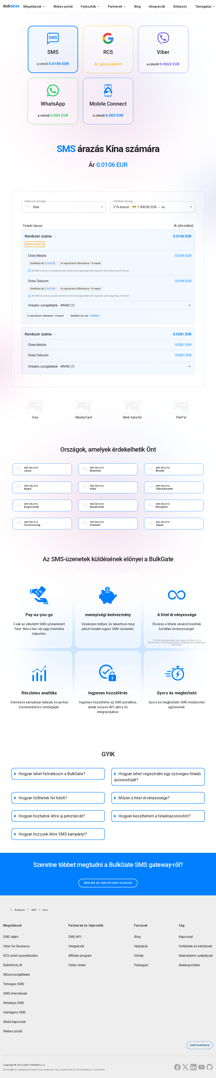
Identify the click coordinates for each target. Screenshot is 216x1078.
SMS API (74, 937)
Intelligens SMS (14, 1013)
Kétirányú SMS (13, 1003)
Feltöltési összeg (123, 201)
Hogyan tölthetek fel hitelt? (43, 798)
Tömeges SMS (13, 985)
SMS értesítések (15, 994)
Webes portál (63, 6)
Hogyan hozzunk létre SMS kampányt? (53, 834)
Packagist (141, 966)
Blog (137, 6)
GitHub (139, 956)
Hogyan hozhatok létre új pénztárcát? (52, 816)
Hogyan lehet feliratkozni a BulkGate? (52, 774)
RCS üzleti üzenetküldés (20, 956)
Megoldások (32, 6)
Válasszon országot (35, 201)
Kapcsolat (186, 937)
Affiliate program (80, 956)
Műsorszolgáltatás (16, 975)
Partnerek (115, 6)
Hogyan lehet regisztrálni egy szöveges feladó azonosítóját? (157, 777)
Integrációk (157, 6)
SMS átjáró (11, 937)
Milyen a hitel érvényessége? (144, 798)
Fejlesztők (88, 6)
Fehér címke (77, 966)
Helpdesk (141, 947)
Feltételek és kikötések (195, 947)
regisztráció (34, 244)
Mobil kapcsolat (14, 1022)
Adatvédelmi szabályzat (196, 956)
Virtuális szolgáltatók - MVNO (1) (51, 305)
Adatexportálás (189, 966)
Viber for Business (16, 947)
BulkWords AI (12, 966)
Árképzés (180, 6)
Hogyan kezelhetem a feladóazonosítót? (154, 816)
